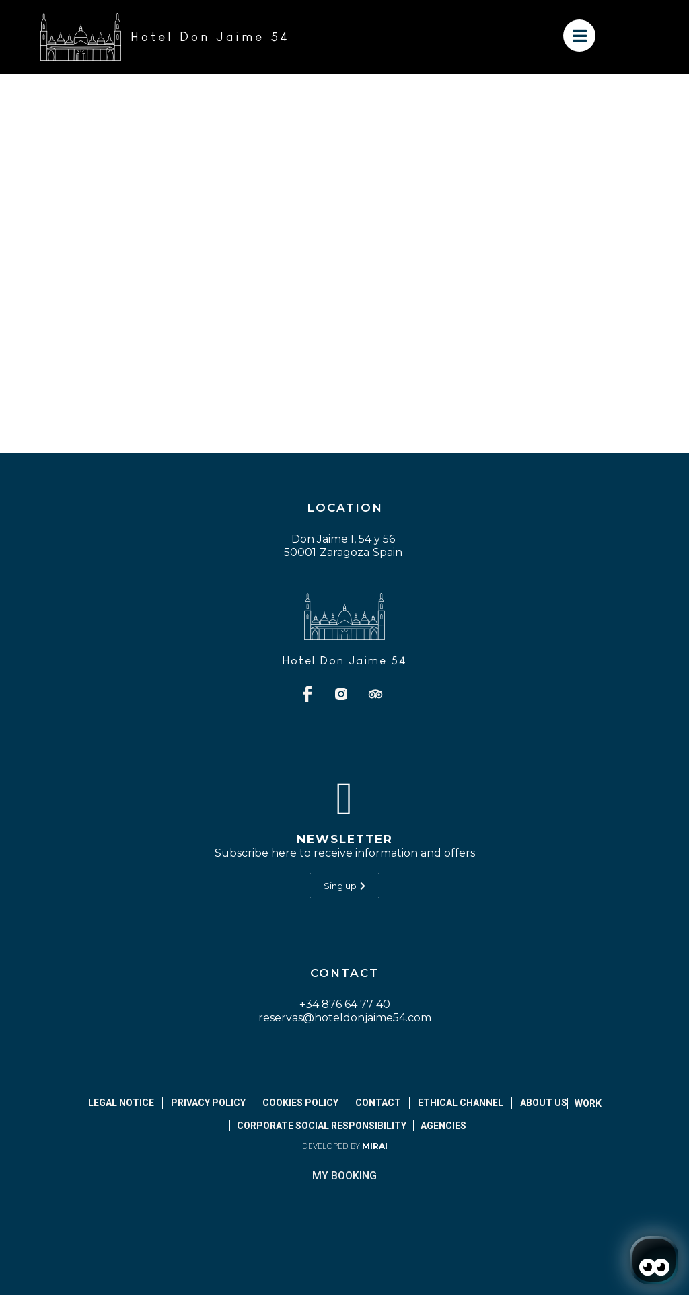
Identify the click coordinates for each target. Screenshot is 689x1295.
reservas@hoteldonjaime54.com (344, 1017)
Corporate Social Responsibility (321, 1125)
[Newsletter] (344, 799)
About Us (543, 1102)
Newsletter (345, 839)
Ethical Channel (460, 1102)
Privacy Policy (208, 1102)
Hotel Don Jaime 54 (344, 660)
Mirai (375, 1146)
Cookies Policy (300, 1102)
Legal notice (121, 1102)
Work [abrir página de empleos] (588, 1103)
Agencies (443, 1125)
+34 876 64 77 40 (344, 1004)
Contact (378, 1102)
